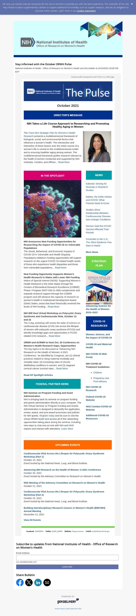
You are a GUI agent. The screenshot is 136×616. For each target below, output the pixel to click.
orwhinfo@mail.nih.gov (101, 531)
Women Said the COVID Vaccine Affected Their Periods (98, 229)
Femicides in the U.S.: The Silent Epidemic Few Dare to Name (99, 242)
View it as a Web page (106, 77)
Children (97, 372)
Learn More (67, 428)
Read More (64, 162)
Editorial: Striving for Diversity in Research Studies (97, 186)
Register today (47, 415)
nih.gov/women (78, 531)
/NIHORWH (39, 531)
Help (79, 608)
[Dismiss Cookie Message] (132, 4)
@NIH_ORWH (57, 531)
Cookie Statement (86, 10)
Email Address (23, 553)
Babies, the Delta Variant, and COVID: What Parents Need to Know (99, 200)
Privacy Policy (59, 608)
